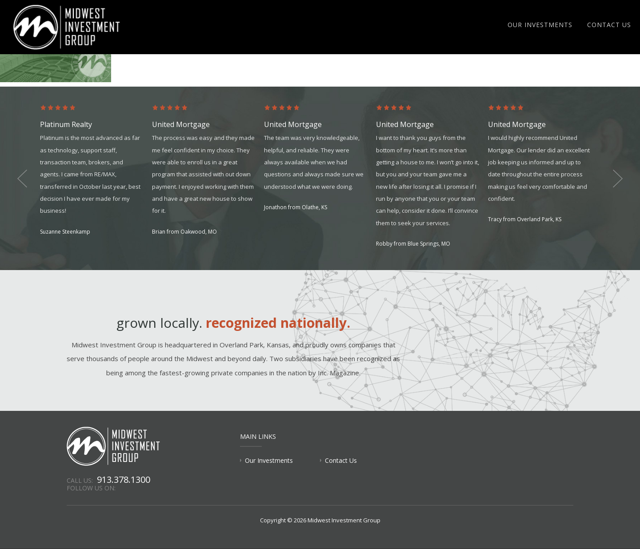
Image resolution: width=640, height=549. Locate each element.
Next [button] (618, 178)
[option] (96, 170)
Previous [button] (22, 178)
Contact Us (609, 24)
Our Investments (540, 24)
